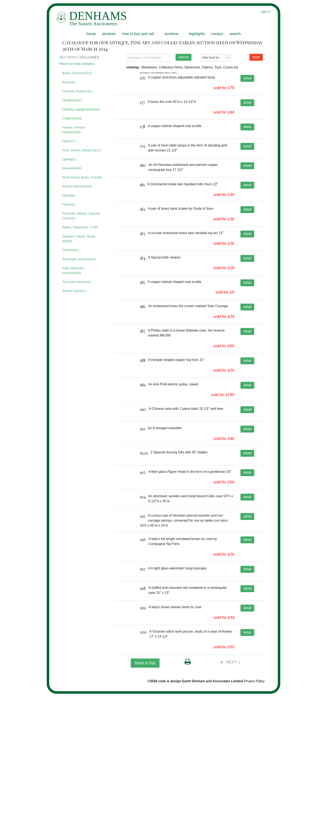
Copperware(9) (72, 118)
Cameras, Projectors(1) (77, 91)
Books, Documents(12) (77, 73)
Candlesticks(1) (72, 100)
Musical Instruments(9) (77, 186)
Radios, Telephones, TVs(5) (80, 227)
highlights (197, 34)
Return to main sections (76, 64)
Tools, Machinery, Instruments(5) (73, 270)
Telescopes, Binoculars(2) (79, 259)
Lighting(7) (69, 159)
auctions (172, 34)
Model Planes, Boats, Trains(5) (82, 177)
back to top (145, 804)
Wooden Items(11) (74, 291)
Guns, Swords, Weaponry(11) (81, 150)
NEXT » (233, 803)
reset (256, 57)
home (91, 34)
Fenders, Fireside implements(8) (73, 130)
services (109, 34)
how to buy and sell (138, 34)
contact (217, 34)
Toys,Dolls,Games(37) (76, 282)
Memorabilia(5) (72, 168)
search (235, 34)
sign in (265, 11)
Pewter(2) (68, 204)
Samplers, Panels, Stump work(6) (78, 239)
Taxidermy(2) (70, 250)
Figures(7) (68, 141)
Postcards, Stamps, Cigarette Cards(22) (81, 216)
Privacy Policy (254, 822)
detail (247, 78)
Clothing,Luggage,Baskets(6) (81, 109)
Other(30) (68, 195)
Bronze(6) (68, 82)
